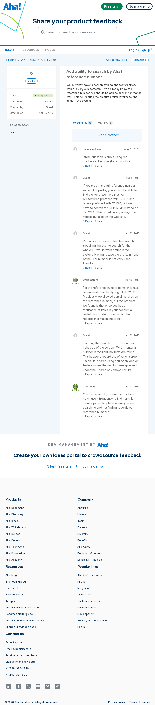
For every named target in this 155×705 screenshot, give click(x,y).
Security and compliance (92, 620)
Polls (50, 50)
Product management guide (22, 607)
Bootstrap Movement (90, 553)
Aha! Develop (14, 540)
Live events (13, 588)
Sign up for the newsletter (21, 661)
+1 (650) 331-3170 (16, 674)
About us (83, 507)
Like (98, 165)
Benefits (83, 540)
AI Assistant (84, 594)
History (82, 514)
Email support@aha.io (18, 648)
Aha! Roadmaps (15, 507)
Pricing (82, 581)
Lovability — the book (90, 559)
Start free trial (62, 466)
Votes (105, 123)
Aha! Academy (14, 559)
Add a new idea (116, 59)
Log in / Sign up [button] (140, 50)
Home (11, 59)
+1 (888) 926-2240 (17, 668)
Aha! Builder (13, 533)
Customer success (89, 601)
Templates (12, 601)
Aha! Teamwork (15, 546)
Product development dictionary (25, 620)
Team (81, 520)
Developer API (86, 614)
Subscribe (140, 59)
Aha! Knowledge (15, 553)
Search (49, 101)
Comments (80, 123)
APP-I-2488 (29, 59)
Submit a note (14, 642)
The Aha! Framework (90, 575)
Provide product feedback (21, 655)
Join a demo (95, 466)
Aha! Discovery (14, 514)
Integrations (85, 588)
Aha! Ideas (12, 520)
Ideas (10, 50)
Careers (82, 527)
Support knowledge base (21, 626)
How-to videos (15, 594)
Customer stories (88, 607)
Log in (81, 626)
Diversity (83, 533)
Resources (30, 50)
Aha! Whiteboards (16, 527)
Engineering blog (16, 581)
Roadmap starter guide (19, 614)
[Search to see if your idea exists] (79, 32)
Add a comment (107, 135)
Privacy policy (116, 702)
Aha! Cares (84, 546)
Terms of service (139, 702)
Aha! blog (11, 575)
